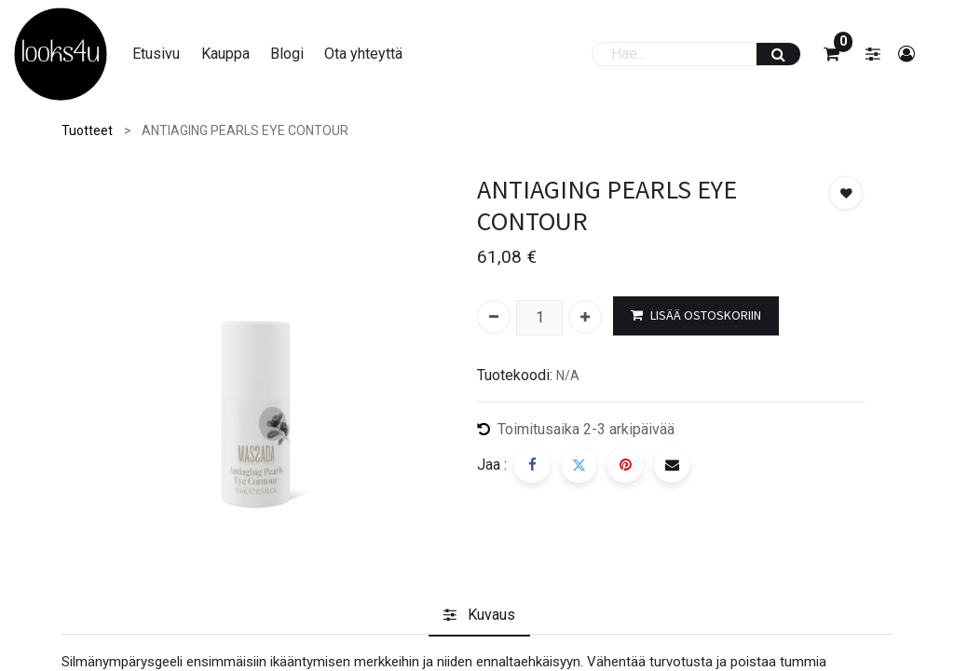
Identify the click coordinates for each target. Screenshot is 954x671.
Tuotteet (87, 130)
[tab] (479, 615)
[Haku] (778, 54)
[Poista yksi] (494, 317)
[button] (846, 193)
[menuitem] (156, 54)
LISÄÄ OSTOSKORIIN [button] (696, 315)
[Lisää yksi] (585, 317)
